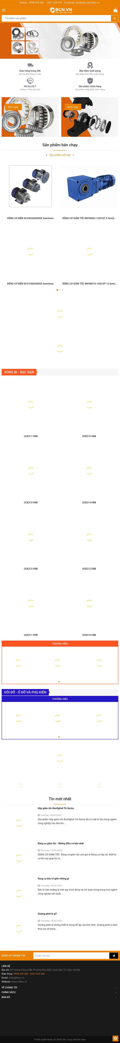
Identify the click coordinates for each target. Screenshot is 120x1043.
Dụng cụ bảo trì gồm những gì (53, 878)
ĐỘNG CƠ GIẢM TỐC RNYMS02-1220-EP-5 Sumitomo (90, 218)
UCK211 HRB (31, 635)
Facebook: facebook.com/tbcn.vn (82, 2)
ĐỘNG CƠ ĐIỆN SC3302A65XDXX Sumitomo (30, 218)
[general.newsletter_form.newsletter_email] (71, 955)
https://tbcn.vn (19, 981)
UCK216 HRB (89, 436)
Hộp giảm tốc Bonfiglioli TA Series (56, 808)
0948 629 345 (36, 2)
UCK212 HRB (89, 568)
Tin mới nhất (60, 799)
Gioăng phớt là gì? (47, 913)
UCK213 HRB (31, 568)
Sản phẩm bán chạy (60, 145)
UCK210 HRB (89, 635)
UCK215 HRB (31, 502)
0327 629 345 (54, 2)
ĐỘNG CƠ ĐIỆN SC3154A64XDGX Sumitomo (30, 283)
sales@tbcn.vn (16, 977)
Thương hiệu (60, 643)
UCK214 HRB (89, 502)
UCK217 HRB (31, 436)
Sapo (83, 1039)
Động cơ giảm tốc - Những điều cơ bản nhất (61, 843)
